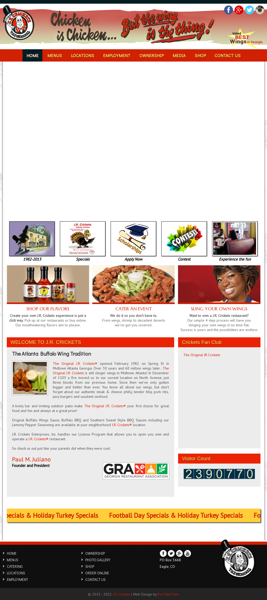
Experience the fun (235, 257)
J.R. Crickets (121, 594)
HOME (43, 55)
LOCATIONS (87, 55)
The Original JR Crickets (201, 355)
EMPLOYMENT (118, 55)
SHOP (192, 55)
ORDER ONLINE (97, 572)
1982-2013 (32, 257)
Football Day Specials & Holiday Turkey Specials (180, 515)
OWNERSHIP (149, 55)
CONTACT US (217, 55)
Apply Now (133, 257)
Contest (184, 257)
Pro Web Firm (168, 594)
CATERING (15, 566)
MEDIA (174, 55)
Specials (82, 257)
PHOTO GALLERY (97, 559)
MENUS (63, 55)
